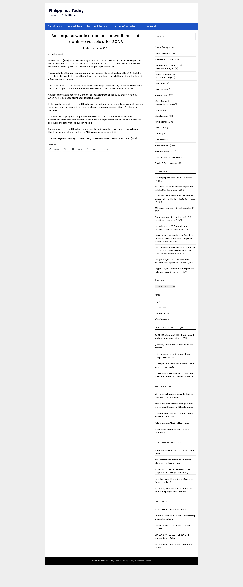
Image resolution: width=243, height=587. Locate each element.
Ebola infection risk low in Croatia (170, 509)
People (158, 139)
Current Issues (162, 74)
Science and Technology (167, 157)
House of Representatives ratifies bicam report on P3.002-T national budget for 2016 (174, 238)
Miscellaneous (161, 116)
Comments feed (163, 313)
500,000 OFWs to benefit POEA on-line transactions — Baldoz (173, 536)
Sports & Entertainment (166, 163)
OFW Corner (160, 127)
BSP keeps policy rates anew (168, 177)
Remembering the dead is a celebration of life (174, 452)
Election (160, 83)
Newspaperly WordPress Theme (137, 560)
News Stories (55, 26)
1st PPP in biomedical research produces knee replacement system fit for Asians (174, 375)
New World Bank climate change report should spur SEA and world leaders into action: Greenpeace (174, 405)
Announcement (162, 53)
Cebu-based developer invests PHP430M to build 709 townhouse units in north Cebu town (175, 250)
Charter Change (164, 77)
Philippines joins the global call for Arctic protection (174, 431)
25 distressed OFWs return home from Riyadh (173, 546)
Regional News (74, 26)
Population (161, 89)
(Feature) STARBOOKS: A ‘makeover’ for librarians (174, 346)
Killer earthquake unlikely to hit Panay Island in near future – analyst (173, 461)
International (149, 26)
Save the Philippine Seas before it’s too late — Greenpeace (174, 415)
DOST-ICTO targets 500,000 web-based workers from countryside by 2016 (174, 337)
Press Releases (162, 145)
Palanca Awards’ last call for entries (172, 423)
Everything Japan (164, 104)
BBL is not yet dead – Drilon (168, 208)
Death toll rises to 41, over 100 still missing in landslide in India (175, 517)
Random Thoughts (165, 68)
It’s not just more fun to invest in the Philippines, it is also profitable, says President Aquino (172, 471)
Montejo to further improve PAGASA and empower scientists (174, 365)
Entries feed (160, 307)
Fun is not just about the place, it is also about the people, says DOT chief (174, 490)
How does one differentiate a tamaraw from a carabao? (174, 480)
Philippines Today (66, 10)
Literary (158, 110)
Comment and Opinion (166, 65)
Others (158, 133)
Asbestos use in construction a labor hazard (172, 527)
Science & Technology (125, 26)
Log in (157, 301)
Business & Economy (98, 26)
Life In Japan (161, 101)
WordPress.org (162, 319)
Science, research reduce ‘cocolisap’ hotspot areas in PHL (172, 356)
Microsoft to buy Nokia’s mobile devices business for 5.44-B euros (174, 396)
